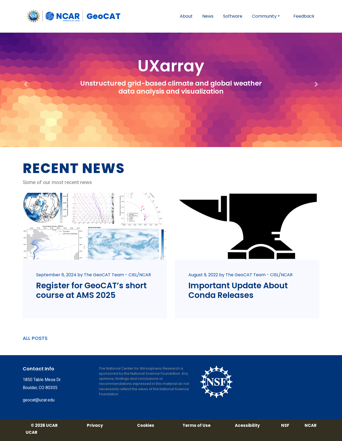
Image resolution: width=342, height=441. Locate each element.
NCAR (311, 425)
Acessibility (247, 425)
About (186, 16)
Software (232, 16)
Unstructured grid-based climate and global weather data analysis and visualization (171, 87)
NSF (285, 425)
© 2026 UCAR (44, 425)
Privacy (95, 425)
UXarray (171, 66)
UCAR (31, 432)
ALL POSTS (35, 338)
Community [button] (264, 16)
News (207, 16)
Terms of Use (196, 425)
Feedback (303, 16)
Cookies (145, 425)
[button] (25, 73)
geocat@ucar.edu (39, 399)
